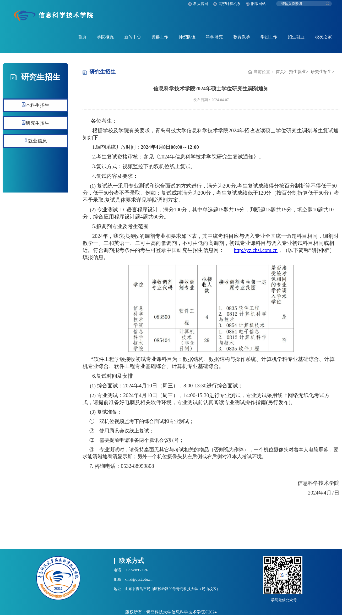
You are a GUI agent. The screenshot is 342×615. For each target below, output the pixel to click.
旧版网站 (258, 4)
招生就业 (296, 37)
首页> (281, 71)
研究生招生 (35, 123)
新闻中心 (132, 37)
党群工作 (159, 37)
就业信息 (35, 141)
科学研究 (214, 37)
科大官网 (200, 4)
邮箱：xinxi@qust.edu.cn (133, 579)
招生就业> (298, 71)
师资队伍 (187, 37)
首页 (82, 37)
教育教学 (241, 37)
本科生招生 (35, 105)
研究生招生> (322, 71)
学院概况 (105, 37)
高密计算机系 (230, 4)
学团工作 (268, 37)
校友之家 (323, 37)
